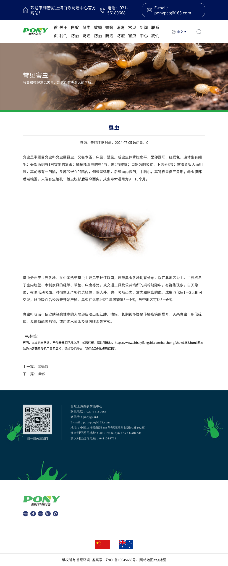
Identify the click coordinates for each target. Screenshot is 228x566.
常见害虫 (132, 31)
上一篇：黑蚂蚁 (35, 366)
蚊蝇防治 (98, 31)
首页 (56, 31)
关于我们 (63, 31)
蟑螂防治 (109, 31)
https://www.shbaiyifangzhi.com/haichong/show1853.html (156, 342)
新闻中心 (144, 31)
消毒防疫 (121, 31)
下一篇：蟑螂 (34, 373)
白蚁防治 (75, 31)
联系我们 (155, 31)
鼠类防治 (86, 31)
